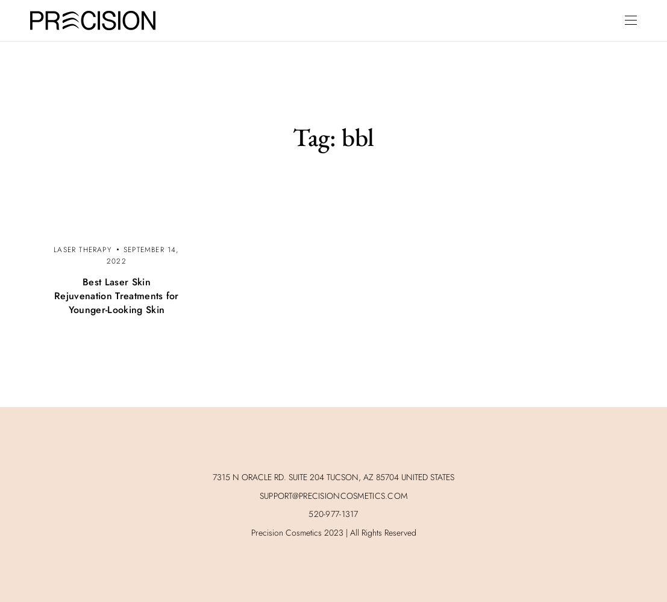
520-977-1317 (333, 514)
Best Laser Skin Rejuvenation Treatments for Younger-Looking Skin (116, 296)
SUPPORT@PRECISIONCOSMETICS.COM (333, 496)
